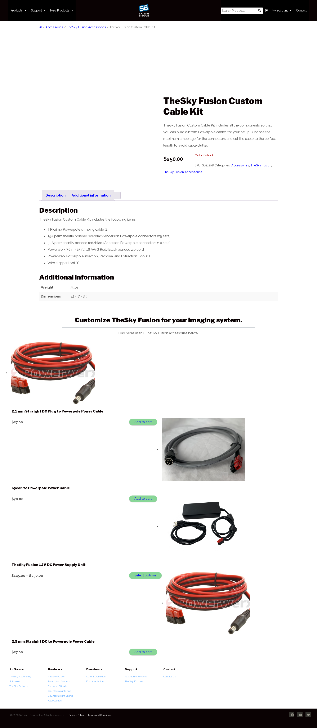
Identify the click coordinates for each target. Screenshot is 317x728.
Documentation (95, 681)
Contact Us (169, 676)
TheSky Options (18, 686)
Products (18, 10)
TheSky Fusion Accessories (86, 27)
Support (38, 10)
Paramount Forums (136, 676)
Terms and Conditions (100, 715)
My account (282, 10)
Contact (301, 10)
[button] (259, 11)
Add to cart (143, 422)
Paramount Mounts (59, 681)
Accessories (54, 27)
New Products (61, 10)
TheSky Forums (134, 681)
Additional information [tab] (91, 195)
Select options (145, 575)
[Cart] (266, 10)
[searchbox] (242, 11)
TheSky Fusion (261, 165)
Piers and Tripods (57, 686)
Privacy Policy (76, 715)
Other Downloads (96, 676)
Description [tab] (55, 195)
